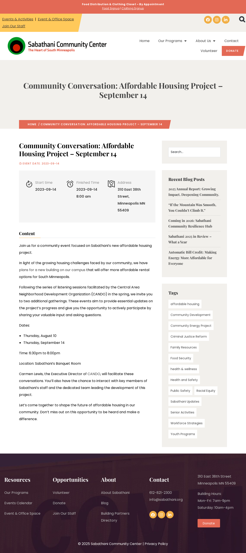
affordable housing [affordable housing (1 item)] (185, 304)
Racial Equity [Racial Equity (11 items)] (205, 391)
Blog (104, 503)
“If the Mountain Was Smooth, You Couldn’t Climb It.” (192, 207)
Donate (232, 51)
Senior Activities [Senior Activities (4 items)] (182, 412)
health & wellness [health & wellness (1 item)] (184, 369)
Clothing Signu (131, 8)
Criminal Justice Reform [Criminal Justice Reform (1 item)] (189, 336)
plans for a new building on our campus (52, 269)
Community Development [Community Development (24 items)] (191, 315)
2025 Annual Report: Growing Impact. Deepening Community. (193, 192)
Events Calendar (18, 503)
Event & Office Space (56, 19)
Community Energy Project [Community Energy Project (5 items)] (191, 326)
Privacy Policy (156, 543)
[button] (242, 19)
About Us (206, 41)
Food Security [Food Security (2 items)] (181, 358)
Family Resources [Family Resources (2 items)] (184, 347)
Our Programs (172, 41)
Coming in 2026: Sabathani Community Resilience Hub (190, 223)
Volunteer (209, 50)
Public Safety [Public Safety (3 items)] (180, 391)
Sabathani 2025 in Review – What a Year (190, 239)
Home (144, 40)
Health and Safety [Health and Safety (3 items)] (184, 380)
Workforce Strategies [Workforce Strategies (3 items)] (187, 423)
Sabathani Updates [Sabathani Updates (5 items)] (185, 401)
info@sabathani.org (166, 499)
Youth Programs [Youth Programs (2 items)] (183, 434)
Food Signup (111, 8)
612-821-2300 (160, 492)
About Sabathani (115, 492)
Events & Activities (17, 19)
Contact (231, 40)
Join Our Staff (13, 26)
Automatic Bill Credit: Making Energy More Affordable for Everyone (192, 258)
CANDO (94, 373)
